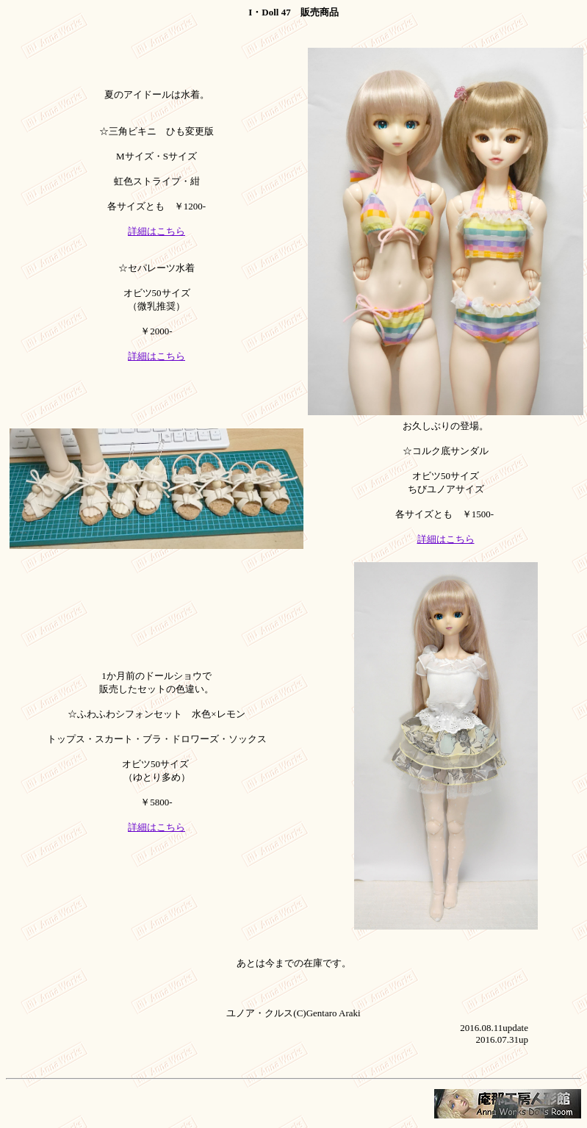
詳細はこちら (156, 231)
